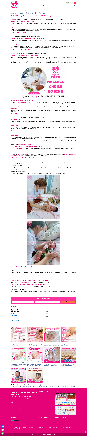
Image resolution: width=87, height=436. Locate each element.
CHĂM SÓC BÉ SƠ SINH (28, 10)
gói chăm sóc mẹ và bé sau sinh (35, 427)
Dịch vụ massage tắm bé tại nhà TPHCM (37, 386)
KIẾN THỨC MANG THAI (44, 391)
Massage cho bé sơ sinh (16, 61)
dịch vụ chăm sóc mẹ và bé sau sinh (59, 427)
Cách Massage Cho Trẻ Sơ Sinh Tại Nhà (26, 144)
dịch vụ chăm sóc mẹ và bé (46, 427)
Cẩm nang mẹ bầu (71, 5)
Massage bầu (41, 5)
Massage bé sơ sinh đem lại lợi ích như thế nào (21, 386)
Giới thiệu (35, 5)
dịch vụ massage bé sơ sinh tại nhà (25, 154)
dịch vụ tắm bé (69, 427)
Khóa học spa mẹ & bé (61, 5)
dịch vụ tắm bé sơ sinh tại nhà (16, 428)
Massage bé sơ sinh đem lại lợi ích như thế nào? (28, 13)
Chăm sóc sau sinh (50, 5)
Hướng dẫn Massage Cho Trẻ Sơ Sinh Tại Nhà (52, 386)
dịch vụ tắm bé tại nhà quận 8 (26, 282)
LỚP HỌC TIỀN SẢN (24, 427)
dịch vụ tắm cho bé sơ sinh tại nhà (25, 286)
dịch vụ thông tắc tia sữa (15, 427)
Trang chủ (29, 5)
